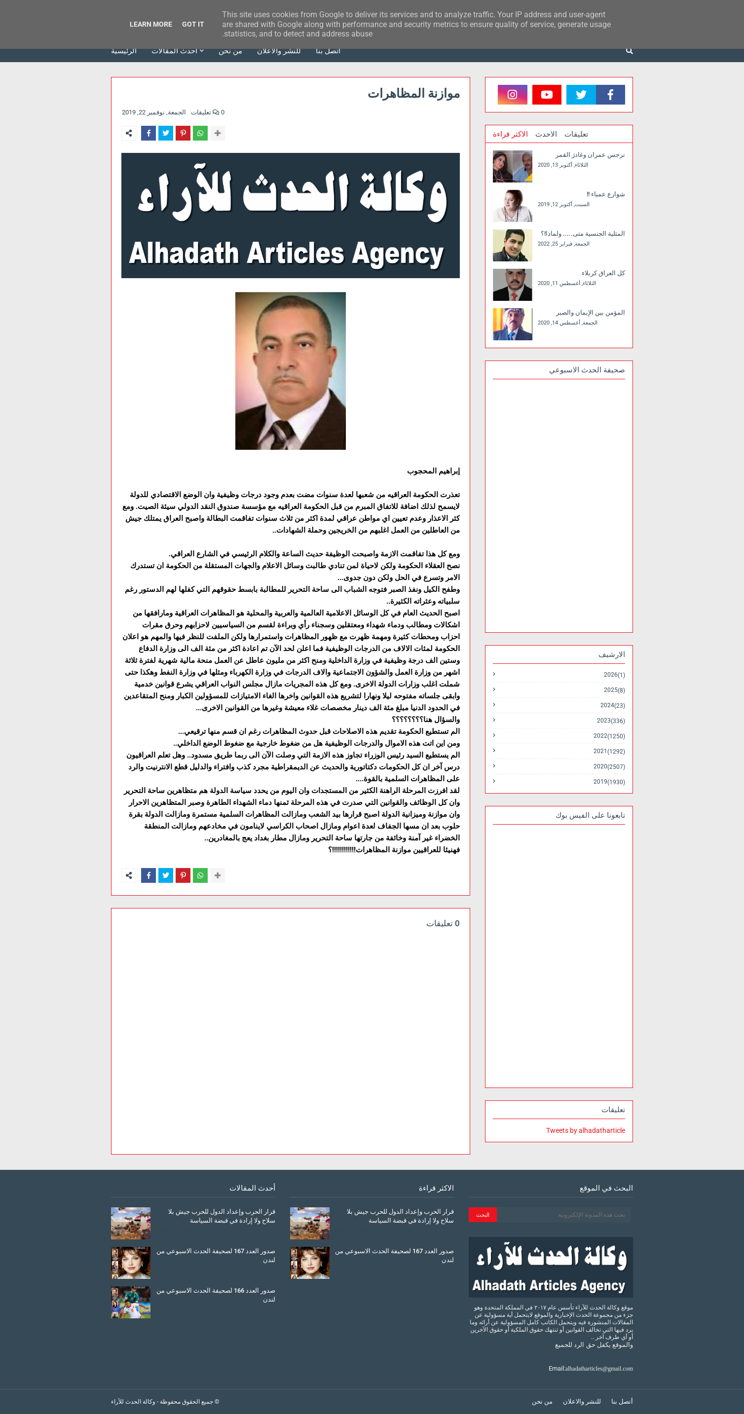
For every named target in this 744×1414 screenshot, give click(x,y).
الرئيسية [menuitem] (124, 50)
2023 (611, 721)
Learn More (151, 24)
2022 (609, 736)
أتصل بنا (622, 1401)
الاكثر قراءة (510, 134)
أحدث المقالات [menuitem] (174, 50)
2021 (609, 751)
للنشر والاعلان (582, 1401)
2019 (609, 781)
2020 (609, 766)
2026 (614, 675)
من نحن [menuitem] (230, 50)
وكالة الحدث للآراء (133, 1401)
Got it (193, 24)
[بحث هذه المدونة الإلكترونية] (564, 1214)
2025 (614, 690)
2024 (612, 705)
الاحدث (546, 134)
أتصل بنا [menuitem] (328, 50)
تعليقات (576, 134)
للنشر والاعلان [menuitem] (279, 50)
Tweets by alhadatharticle (585, 1130)
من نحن (542, 1401)
